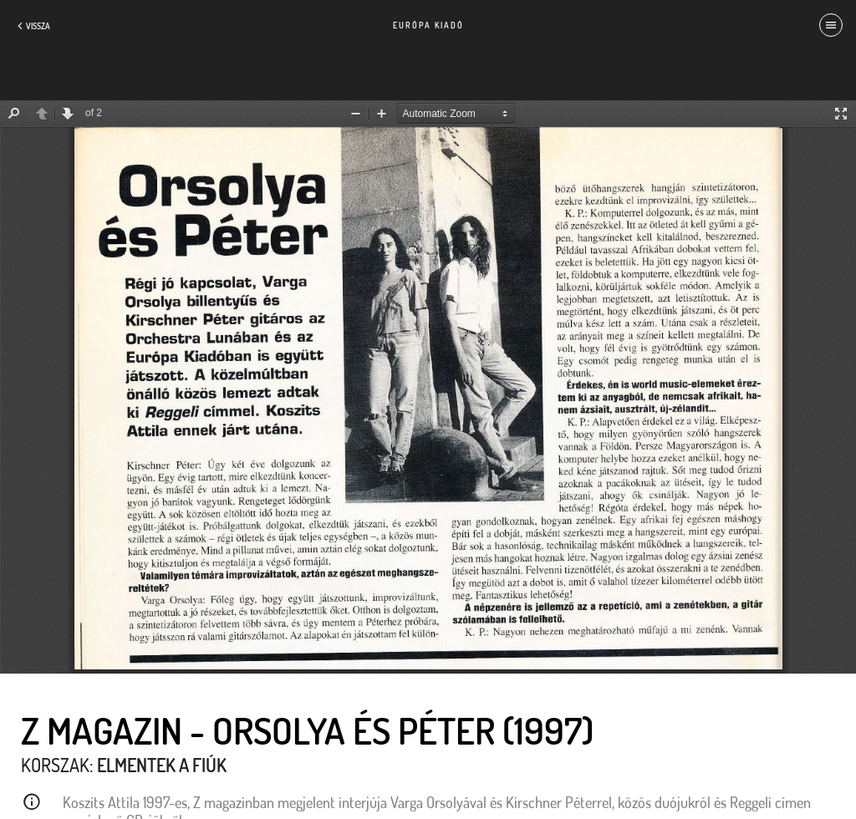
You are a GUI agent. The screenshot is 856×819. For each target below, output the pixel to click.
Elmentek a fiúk (162, 764)
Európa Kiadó (428, 25)
